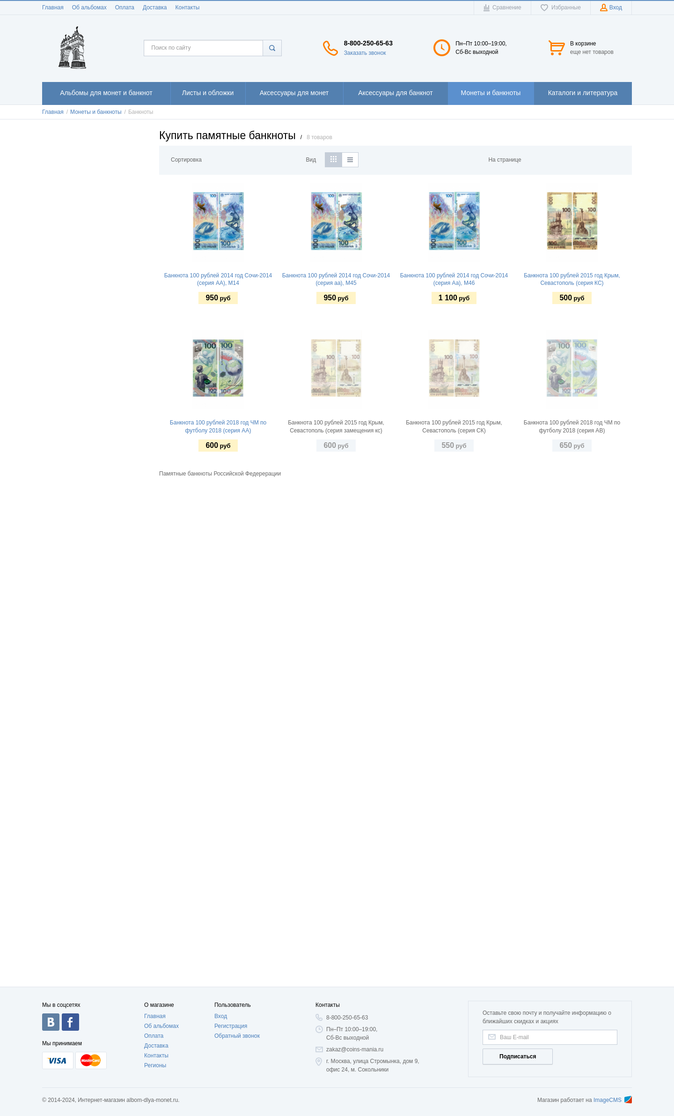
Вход (220, 1016)
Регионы (155, 1065)
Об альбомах (89, 7)
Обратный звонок (237, 1036)
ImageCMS (612, 1100)
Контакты (187, 7)
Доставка (155, 7)
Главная (53, 7)
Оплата (124, 7)
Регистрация (230, 1026)
